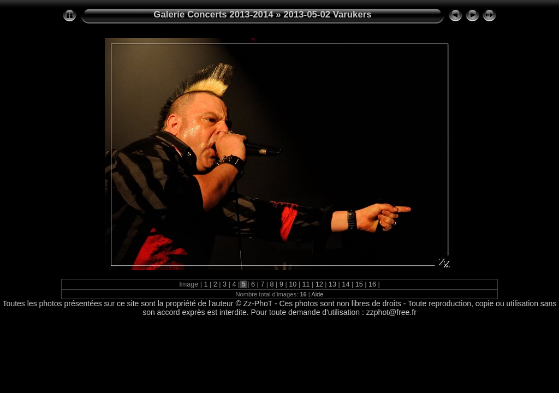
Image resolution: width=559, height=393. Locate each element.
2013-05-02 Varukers (327, 14)
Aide (317, 294)
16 (372, 284)
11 (306, 284)
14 (346, 284)
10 (293, 284)
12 (319, 284)
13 (332, 284)
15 (359, 284)
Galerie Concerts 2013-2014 (213, 14)
